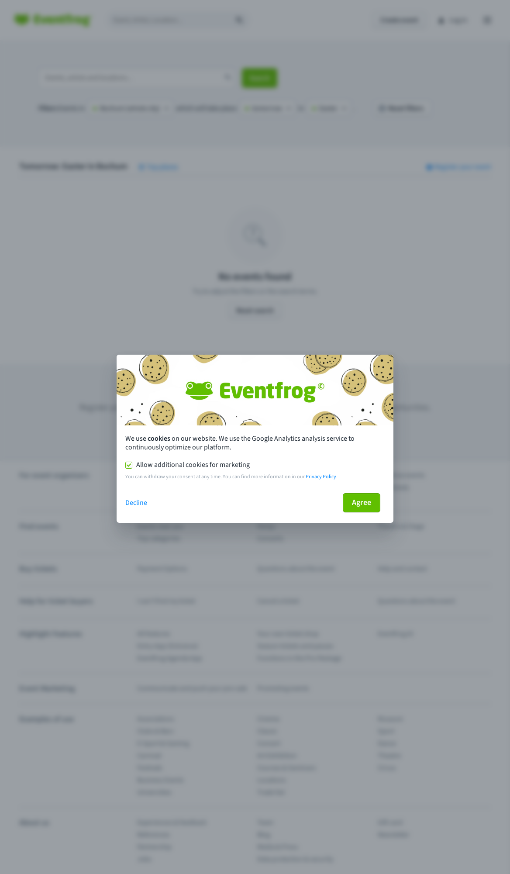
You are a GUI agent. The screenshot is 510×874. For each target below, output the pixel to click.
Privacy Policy (321, 476)
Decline (136, 502)
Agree (361, 502)
